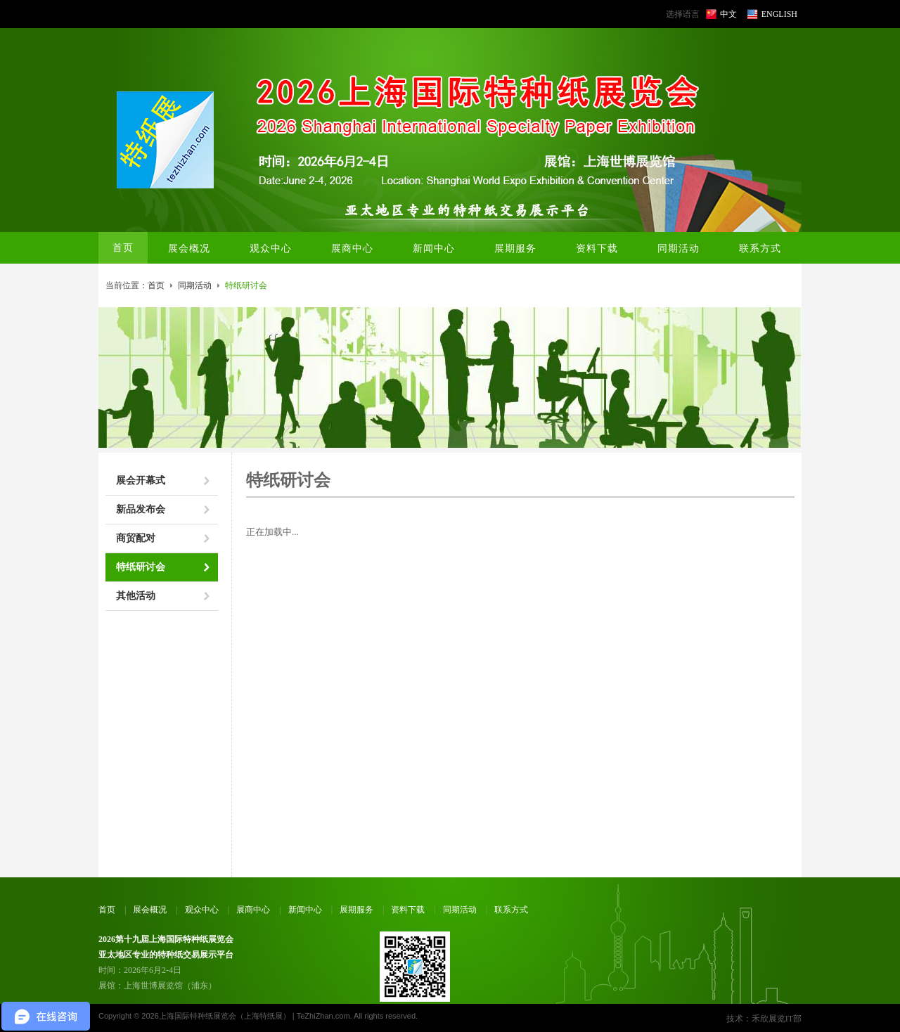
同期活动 (195, 285)
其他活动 (135, 596)
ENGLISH (779, 14)
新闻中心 (305, 910)
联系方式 (511, 910)
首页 (123, 248)
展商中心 (253, 910)
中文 (728, 14)
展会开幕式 (140, 480)
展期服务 (356, 910)
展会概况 (150, 910)
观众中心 (202, 910)
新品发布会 (140, 509)
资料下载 (408, 910)
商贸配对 (135, 538)
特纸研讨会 (140, 567)
